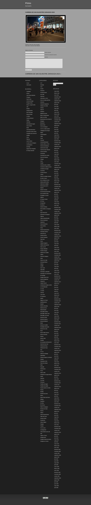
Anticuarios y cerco (44, 98)
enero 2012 (56, 401)
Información (28, 84)
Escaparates (42, 203)
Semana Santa (43, 418)
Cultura (41, 174)
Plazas (41, 376)
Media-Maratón (43, 309)
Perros (41, 370)
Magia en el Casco (44, 300)
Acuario (41, 88)
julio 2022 (56, 171)
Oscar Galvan (29, 125)
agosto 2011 (56, 411)
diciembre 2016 (57, 298)
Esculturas (42, 204)
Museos (41, 336)
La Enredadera (29, 144)
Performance (42, 368)
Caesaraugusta (43, 134)
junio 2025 (56, 106)
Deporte (42, 187)
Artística (42, 107)
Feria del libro (43, 225)
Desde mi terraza (43, 189)
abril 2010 (56, 441)
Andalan (28, 135)
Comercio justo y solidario (45, 164)
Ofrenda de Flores (44, 345)
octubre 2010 (56, 430)
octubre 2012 (56, 384)
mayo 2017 (56, 289)
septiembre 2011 (57, 409)
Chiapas (42, 159)
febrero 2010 (56, 445)
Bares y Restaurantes (44, 115)
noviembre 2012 (57, 382)
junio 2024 (56, 129)
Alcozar (27, 93)
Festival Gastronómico (44, 229)
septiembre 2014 (57, 350)
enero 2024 (56, 138)
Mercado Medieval (44, 321)
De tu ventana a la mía (44, 180)
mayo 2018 (56, 266)
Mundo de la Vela (43, 328)
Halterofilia (42, 269)
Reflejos (42, 399)
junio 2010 (56, 438)
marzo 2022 (56, 178)
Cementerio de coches (44, 155)
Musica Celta (43, 338)
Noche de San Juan (44, 344)
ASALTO (42, 109)
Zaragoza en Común (44, 441)
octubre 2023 (56, 144)
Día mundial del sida (44, 193)
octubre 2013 (56, 371)
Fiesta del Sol (43, 233)
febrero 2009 (56, 468)
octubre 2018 (56, 257)
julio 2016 (56, 308)
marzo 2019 (56, 247)
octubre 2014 (56, 348)
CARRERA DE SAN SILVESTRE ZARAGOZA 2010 (40, 12)
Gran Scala (42, 267)
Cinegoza (28, 97)
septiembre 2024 (57, 123)
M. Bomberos (43, 296)
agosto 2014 (56, 352)
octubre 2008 (56, 476)
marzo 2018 (56, 270)
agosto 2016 (56, 306)
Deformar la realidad (44, 184)
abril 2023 (56, 156)
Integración (42, 281)
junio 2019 (56, 241)
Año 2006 (42, 94)
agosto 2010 (56, 434)
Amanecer (42, 90)
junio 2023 (56, 152)
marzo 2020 (56, 224)
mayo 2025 (56, 108)
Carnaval (42, 140)
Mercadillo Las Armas (44, 315)
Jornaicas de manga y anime (46, 284)
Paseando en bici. (43, 361)
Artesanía (42, 102)
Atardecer (42, 111)
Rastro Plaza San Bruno (45, 397)
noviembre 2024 (57, 119)
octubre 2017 (56, 279)
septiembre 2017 (57, 281)
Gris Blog (28, 146)
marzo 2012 (56, 398)
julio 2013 (56, 377)
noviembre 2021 (57, 186)
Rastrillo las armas (44, 393)
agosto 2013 (56, 375)
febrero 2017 (56, 295)
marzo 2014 (56, 361)
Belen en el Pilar (43, 117)
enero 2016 (56, 319)
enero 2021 (56, 205)
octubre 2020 (56, 211)
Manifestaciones (43, 302)
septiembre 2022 (57, 167)
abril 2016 (56, 314)
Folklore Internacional (44, 244)
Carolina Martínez (29, 118)
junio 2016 (56, 310)
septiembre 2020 (57, 213)
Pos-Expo (42, 380)
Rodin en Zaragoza (44, 406)
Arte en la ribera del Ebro (45, 100)
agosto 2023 (56, 148)
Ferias (41, 227)
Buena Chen (42, 124)
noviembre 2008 (57, 474)
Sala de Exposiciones (44, 414)
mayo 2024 (56, 131)
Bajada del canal (43, 113)
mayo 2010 (56, 439)
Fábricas (42, 216)
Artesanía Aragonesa (44, 103)
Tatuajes (42, 424)
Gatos (41, 258)
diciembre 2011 (57, 403)
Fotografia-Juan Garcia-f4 (31, 133)
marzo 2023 (56, 157)
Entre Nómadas (29, 112)
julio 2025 (56, 104)
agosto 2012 (56, 388)
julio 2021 (56, 194)
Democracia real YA (44, 185)
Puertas (41, 389)
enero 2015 (56, 342)
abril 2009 (56, 464)
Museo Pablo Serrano (44, 332)
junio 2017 (56, 287)
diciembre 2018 (57, 253)
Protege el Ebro (29, 102)
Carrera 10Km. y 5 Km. (44, 143)
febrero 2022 (56, 180)
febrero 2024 (56, 137)
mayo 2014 (56, 358)
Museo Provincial (43, 334)
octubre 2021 (56, 188)
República (42, 401)
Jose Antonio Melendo (30, 95)
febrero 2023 (56, 159)
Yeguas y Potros (43, 435)
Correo (27, 83)
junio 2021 (56, 196)
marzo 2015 (56, 338)
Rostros (41, 410)
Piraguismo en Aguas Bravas (46, 374)
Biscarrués (42, 123)
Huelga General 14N (44, 277)
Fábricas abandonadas (44, 218)
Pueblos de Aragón (44, 384)
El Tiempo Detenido (30, 150)
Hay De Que (28, 99)
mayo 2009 (56, 462)
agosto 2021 (56, 192)
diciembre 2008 (57, 472)
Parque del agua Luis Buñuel (46, 357)
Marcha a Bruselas (44, 305)
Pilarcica (28, 139)
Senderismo (42, 420)
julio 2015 (56, 331)
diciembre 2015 (57, 321)
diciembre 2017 (57, 276)
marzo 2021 (56, 201)
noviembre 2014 (57, 346)
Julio (27, 106)
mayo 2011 (56, 417)
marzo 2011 (56, 420)
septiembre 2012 (57, 386)
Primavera (42, 382)
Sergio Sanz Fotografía (31, 148)
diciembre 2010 (57, 426)
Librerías (42, 292)
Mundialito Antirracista (44, 326)
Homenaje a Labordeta (44, 271)
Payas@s (42, 366)
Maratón (42, 304)
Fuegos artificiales (44, 248)
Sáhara (41, 412)
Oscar (27, 137)
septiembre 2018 (57, 258)
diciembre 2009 (57, 449)
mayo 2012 (56, 394)
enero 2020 (56, 228)
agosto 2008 (56, 479)
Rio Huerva (42, 405)
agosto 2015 (56, 329)
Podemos (42, 378)
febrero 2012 (56, 399)
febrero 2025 (56, 114)
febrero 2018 (56, 272)
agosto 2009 (56, 457)
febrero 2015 (56, 340)
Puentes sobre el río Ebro (45, 387)
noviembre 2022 (57, 163)
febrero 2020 (56, 226)
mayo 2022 (56, 175)
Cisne (41, 161)
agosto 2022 (56, 169)
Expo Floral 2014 (43, 212)
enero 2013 (56, 378)
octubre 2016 (56, 302)
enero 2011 (56, 424)
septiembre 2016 (57, 304)
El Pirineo (42, 201)
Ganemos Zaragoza (44, 256)
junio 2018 (56, 264)
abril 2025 (56, 110)
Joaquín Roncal (43, 283)
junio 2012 (56, 392)
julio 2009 (56, 459)
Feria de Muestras (44, 224)
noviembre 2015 (57, 323)
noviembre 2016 (57, 300)
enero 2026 (56, 95)
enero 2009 (56, 470)
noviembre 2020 (57, 209)
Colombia (28, 122)
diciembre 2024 (57, 117)
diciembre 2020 (57, 207)
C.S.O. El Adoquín (44, 126)
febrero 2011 (56, 422)
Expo (41, 210)
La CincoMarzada (43, 286)
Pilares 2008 (42, 372)
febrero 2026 (56, 93)
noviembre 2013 (57, 369)
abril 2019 (56, 245)
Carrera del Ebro (43, 151)
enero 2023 (56, 161)
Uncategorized (43, 429)
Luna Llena (42, 294)
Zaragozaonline (29, 110)
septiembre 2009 (57, 455)
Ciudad (41, 163)
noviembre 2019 (57, 232)
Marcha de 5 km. (43, 307)
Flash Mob (42, 239)
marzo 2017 (56, 293)
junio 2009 (56, 460)
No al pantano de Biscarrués (46, 342)
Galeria (41, 254)
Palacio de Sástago (44, 353)
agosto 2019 (56, 237)
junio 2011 (56, 415)
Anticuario (42, 96)
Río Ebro (42, 403)
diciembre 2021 (57, 184)
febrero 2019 (56, 249)
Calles (41, 136)
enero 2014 (56, 365)
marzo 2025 (56, 112)
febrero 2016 (56, 318)
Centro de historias (44, 157)
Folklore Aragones (44, 243)
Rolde (27, 127)
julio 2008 (56, 481)
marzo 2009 (56, 466)
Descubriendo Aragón (30, 123)
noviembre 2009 (57, 451)
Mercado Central (43, 317)
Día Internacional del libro (45, 191)
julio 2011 (56, 413)
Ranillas (42, 391)
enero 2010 (56, 447)
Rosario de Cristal (43, 408)
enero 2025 (56, 116)
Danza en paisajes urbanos (45, 176)
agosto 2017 (56, 283)
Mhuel (41, 323)
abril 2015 (56, 337)
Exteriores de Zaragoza (45, 214)
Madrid (41, 298)
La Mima (28, 116)
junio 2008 (56, 483)
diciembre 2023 (57, 140)
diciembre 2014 (57, 344)
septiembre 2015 (57, 327)
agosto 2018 (56, 260)
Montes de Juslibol (44, 325)
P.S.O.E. (42, 351)
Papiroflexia (42, 355)
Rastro (41, 395)
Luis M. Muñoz (29, 141)
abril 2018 (56, 268)
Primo (28, 3)
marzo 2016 (56, 316)
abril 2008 (56, 487)
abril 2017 (56, 291)
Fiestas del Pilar (43, 235)
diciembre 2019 (57, 230)
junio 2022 (56, 173)
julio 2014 (56, 354)
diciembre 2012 (57, 380)
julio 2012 (56, 390)
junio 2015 (56, 333)
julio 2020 (56, 217)
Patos (41, 365)
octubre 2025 (56, 98)
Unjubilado (28, 91)
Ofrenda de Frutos (44, 347)
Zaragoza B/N (43, 437)
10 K (41, 83)
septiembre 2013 (57, 373)
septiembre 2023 (57, 146)
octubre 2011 (56, 407)
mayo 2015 (56, 335)
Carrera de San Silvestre (35, 45)
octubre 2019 (56, 234)
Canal (41, 138)
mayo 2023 (56, 154)
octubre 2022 (56, 165)
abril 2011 (56, 419)
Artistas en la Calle (44, 105)
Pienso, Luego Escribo (30, 104)
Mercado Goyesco (44, 319)
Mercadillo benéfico (44, 311)
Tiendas (41, 425)
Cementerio (42, 153)
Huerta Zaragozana (44, 279)
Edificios (42, 197)
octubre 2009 (56, 453)
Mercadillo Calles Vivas (44, 313)
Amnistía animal (43, 92)
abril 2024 (56, 133)
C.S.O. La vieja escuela (45, 128)
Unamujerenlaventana (30, 129)
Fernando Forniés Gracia (31, 131)
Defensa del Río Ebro (44, 182)
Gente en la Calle (43, 260)
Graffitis (41, 265)
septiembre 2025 (57, 100)
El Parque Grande (43, 199)
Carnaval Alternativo (44, 142)
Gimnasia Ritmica (43, 262)
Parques (42, 359)
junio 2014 (56, 356)
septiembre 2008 (57, 478)
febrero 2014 (56, 363)
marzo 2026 (56, 91)
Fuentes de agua (43, 250)
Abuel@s (42, 84)
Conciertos (42, 170)
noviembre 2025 (57, 96)
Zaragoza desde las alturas (45, 439)
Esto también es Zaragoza (45, 208)
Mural (41, 330)
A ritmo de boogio (29, 101)
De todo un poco (43, 178)
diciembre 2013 (57, 367)
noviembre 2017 (57, 278)
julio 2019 (56, 239)
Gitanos (41, 264)
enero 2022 (56, 182)
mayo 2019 (56, 243)
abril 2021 (56, 199)
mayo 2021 (56, 197)
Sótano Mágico (43, 422)
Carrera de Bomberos (44, 145)
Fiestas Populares (43, 237)
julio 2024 (56, 127)
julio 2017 (56, 285)
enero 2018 (56, 274)
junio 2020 (56, 218)
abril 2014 (56, 359)
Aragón (27, 120)
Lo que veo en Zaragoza (31, 142)
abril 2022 (56, 177)
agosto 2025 (56, 102)
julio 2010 (56, 436)
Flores (41, 241)
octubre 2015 (56, 325)
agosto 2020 (56, 215)
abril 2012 (56, 396)
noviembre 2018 (57, 255)
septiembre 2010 (57, 432)
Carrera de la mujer (44, 147)
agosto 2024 (56, 125)
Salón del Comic (43, 416)
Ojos (41, 349)
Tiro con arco (43, 427)
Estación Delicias (43, 206)
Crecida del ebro (43, 172)
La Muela (42, 290)
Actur (41, 86)
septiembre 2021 (57, 190)
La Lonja (42, 288)
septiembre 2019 (57, 236)
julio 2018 (56, 262)
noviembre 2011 (57, 405)
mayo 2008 (56, 485)
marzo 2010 (56, 443)
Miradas (28, 108)
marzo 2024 (56, 135)
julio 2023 (56, 150)
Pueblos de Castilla (44, 385)
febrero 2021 (56, 203)
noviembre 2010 (57, 428)
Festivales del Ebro (44, 231)
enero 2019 (56, 251)
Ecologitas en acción (44, 195)
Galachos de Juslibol (44, 252)
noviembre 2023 (57, 142)
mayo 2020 (56, 220)
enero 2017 (56, 297)
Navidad (42, 340)
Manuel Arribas (29, 114)
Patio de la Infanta (44, 363)
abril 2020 (56, 222)
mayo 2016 (56, 312)
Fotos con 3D (43, 246)
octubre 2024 (56, 121)
